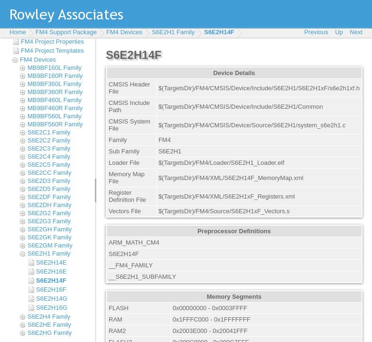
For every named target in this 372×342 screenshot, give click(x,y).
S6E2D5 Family (49, 188)
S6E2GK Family (49, 237)
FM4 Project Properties (52, 41)
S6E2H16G (51, 307)
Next (356, 32)
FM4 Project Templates (52, 50)
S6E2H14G (51, 298)
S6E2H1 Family (173, 32)
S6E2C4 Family (49, 156)
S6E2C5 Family (49, 164)
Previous (316, 32)
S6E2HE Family (49, 324)
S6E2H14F (219, 32)
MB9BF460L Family (55, 100)
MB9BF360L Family (55, 83)
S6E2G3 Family (49, 221)
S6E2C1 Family (49, 132)
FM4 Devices (124, 32)
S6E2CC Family (49, 172)
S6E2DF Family (49, 196)
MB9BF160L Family (55, 67)
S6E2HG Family (50, 332)
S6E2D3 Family (49, 180)
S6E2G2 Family (49, 213)
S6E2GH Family (50, 229)
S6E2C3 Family (49, 148)
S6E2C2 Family (49, 140)
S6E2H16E (51, 271)
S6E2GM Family (50, 245)
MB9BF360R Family (55, 91)
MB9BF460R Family (55, 108)
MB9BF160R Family (55, 75)
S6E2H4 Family (49, 316)
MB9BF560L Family (55, 116)
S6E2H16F (51, 289)
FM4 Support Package (66, 32)
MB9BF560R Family (55, 124)
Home (17, 32)
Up (339, 32)
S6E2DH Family (49, 205)
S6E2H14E (51, 262)
